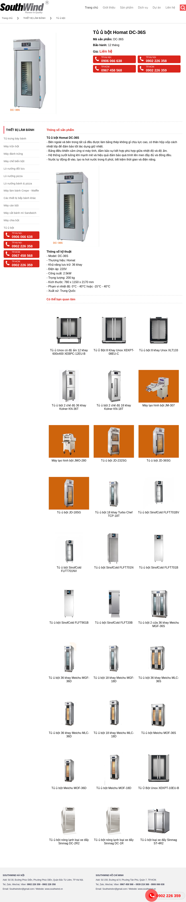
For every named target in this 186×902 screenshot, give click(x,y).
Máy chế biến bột (14, 161)
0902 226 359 (156, 70)
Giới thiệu (109, 7)
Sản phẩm (126, 7)
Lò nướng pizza (13, 176)
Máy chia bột (11, 220)
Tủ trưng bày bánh (15, 138)
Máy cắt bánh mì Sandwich (20, 212)
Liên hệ (170, 7)
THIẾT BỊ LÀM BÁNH (34, 18)
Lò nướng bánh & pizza (18, 183)
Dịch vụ (143, 7)
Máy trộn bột (11, 146)
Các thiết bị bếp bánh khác (20, 197)
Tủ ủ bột (60, 18)
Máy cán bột (11, 205)
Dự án (157, 7)
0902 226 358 (156, 61)
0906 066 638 (111, 61)
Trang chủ (91, 7)
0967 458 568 (111, 70)
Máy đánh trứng (13, 153)
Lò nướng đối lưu (14, 168)
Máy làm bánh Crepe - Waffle (21, 190)
